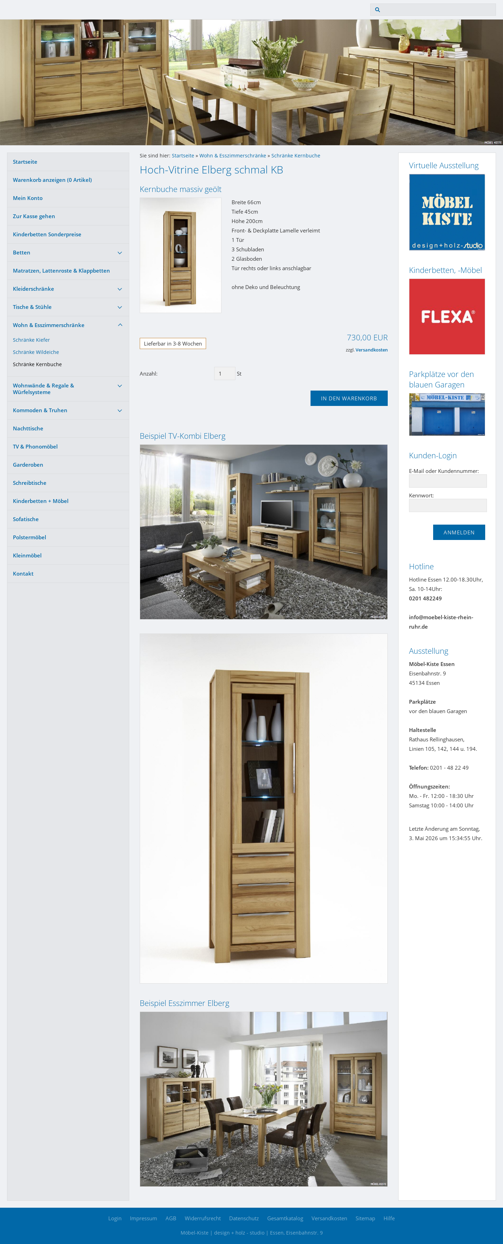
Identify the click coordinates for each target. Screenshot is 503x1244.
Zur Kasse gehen (34, 216)
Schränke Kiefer (31, 340)
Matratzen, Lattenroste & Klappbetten (61, 270)
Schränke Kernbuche (37, 364)
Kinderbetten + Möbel (40, 500)
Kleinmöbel (27, 555)
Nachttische (28, 428)
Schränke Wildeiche (36, 352)
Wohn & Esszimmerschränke (49, 324)
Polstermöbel (29, 537)
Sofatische (26, 519)
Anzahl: (149, 373)
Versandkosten (372, 350)
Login (115, 1218)
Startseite (25, 161)
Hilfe (389, 1218)
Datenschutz (244, 1218)
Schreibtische (29, 482)
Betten (21, 252)
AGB (171, 1218)
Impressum (143, 1218)
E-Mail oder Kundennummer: (444, 470)
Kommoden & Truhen (40, 410)
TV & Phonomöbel (35, 446)
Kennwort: (421, 495)
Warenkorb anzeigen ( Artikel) (52, 179)
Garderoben (28, 464)
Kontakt (23, 573)
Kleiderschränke (33, 288)
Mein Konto (28, 197)
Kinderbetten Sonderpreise (47, 234)
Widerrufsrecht (203, 1218)
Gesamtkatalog (285, 1218)
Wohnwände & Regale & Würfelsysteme (43, 388)
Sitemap (365, 1218)
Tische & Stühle (32, 306)
